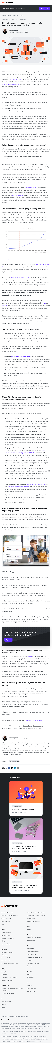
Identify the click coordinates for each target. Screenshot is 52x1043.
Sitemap (25, 1016)
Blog (9, 15)
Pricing (29, 929)
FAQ (28, 983)
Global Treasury (31, 918)
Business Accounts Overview (9, 915)
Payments (4, 999)
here (11, 1025)
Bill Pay (3, 941)
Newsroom (30, 980)
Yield (2, 924)
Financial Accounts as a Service (36, 915)
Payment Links (5, 961)
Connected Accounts (7, 993)
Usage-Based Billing (7, 980)
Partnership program (33, 963)
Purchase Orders (6, 944)
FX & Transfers (5, 921)
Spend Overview (6, 932)
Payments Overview (7, 952)
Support (29, 985)
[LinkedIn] (8, 1019)
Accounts (4, 996)
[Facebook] (2, 1019)
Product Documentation (34, 937)
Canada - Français (38, 726)
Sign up (8, 640)
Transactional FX (6, 1002)
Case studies (30, 977)
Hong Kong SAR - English (9, 728)
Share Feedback (31, 988)
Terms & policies (31, 954)
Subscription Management (9, 977)
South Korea (37, 728)
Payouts (3, 1004)
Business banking (18, 15)
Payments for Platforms (33, 921)
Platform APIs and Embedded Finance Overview (12, 989)
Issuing (3, 1007)
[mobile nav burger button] (48, 2)
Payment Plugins (6, 958)
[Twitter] (5, 1019)
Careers (29, 960)
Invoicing (4, 974)
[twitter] (12, 768)
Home (4, 15)
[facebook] (9, 768)
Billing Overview (6, 972)
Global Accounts (6, 918)
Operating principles (32, 951)
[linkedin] (15, 768)
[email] (18, 768)
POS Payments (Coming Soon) (10, 963)
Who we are (30, 948)
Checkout (4, 955)
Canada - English (27, 726)
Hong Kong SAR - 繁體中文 (25, 728)
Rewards (29, 966)
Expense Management (7, 938)
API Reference (31, 940)
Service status (31, 991)
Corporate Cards (6, 935)
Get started (44, 8)
